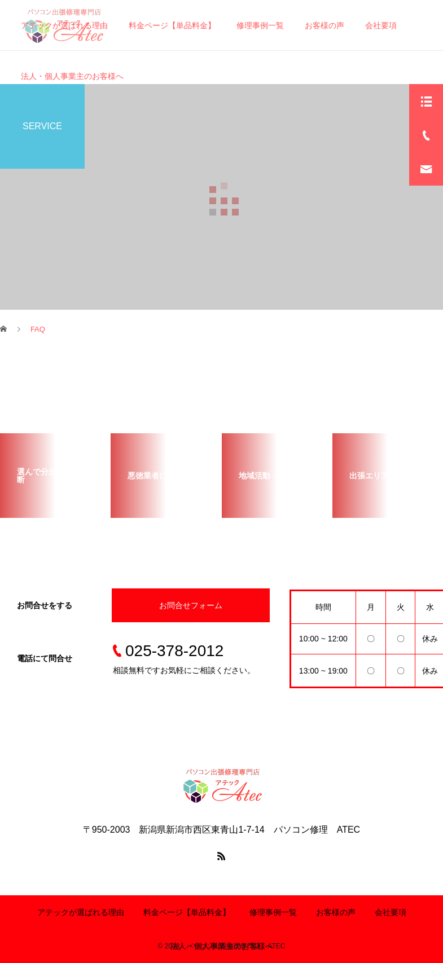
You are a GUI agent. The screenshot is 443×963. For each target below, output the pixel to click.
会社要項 (390, 912)
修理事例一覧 (273, 912)
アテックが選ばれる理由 (80, 912)
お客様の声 (336, 912)
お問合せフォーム (190, 605)
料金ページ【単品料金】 (186, 912)
